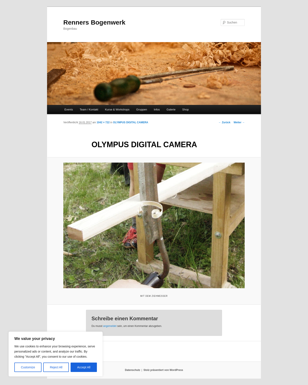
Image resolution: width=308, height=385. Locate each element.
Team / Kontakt (89, 109)
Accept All (83, 367)
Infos (157, 109)
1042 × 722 (103, 122)
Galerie (171, 109)
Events (68, 109)
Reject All (56, 367)
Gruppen (141, 109)
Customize (28, 367)
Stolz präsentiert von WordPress (163, 370)
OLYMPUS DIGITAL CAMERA (130, 122)
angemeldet (110, 326)
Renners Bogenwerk (94, 22)
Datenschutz (132, 370)
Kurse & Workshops (117, 109)
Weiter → (239, 122)
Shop (185, 109)
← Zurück (224, 122)
